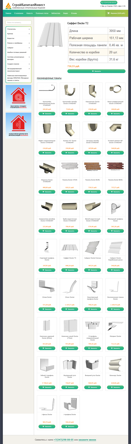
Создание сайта (11, 441)
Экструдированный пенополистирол (18, 70)
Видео (65, 13)
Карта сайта (121, 441)
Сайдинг (18, 48)
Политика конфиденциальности (110, 426)
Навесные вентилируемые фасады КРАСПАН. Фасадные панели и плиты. (18, 77)
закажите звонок (87, 417)
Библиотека (56, 13)
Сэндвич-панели (18, 64)
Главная (8, 13)
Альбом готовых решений (16, 52)
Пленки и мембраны (18, 43)
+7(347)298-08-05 (109, 2)
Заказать (96, 49)
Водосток (10, 38)
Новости (29, 13)
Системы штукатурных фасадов (18, 58)
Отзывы (74, 13)
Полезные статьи (42, 13)
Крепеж (18, 34)
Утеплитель (18, 29)
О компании (18, 13)
